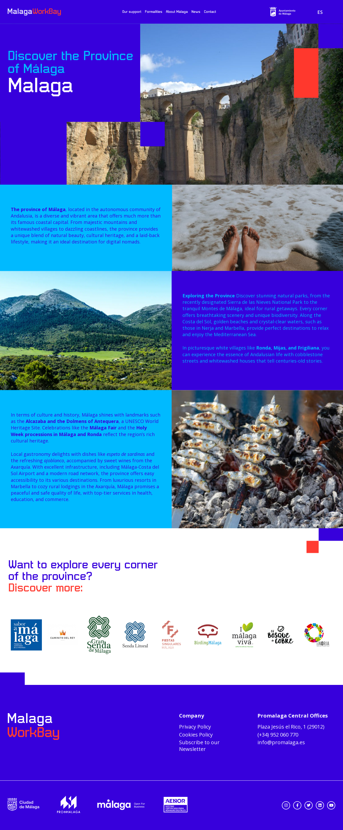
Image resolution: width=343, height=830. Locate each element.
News (195, 12)
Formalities (153, 12)
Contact (210, 12)
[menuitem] (320, 11)
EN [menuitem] (328, 12)
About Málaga (177, 12)
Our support (131, 12)
